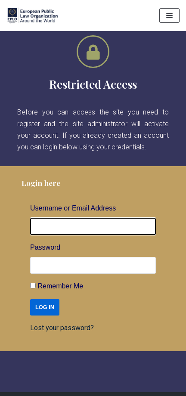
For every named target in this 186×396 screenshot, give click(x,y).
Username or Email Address (73, 208)
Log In (44, 307)
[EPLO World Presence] (32, 15)
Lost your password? (62, 328)
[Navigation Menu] (169, 15)
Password (45, 247)
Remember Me (60, 286)
